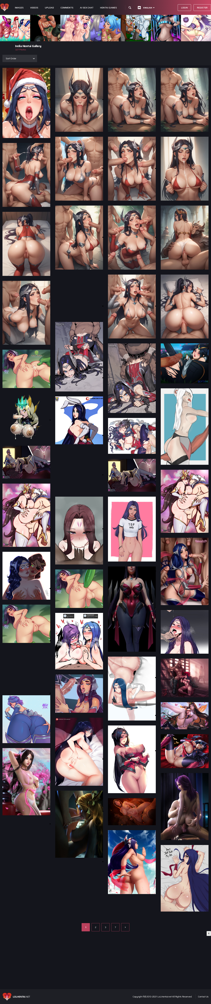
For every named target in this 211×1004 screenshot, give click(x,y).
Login (184, 7)
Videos (34, 7)
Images (19, 7)
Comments (66, 7)
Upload (49, 7)
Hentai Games (108, 7)
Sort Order (11, 58)
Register (202, 7)
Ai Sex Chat (86, 7)
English (148, 7)
